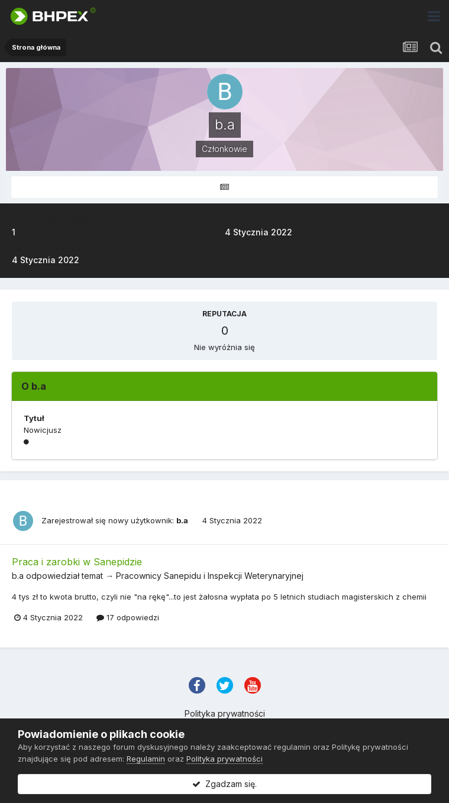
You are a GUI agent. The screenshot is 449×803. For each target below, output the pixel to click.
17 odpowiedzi (127, 617)
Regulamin (146, 758)
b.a (182, 520)
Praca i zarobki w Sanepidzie (77, 562)
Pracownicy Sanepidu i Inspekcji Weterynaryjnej (209, 576)
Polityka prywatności (225, 713)
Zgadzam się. (224, 784)
